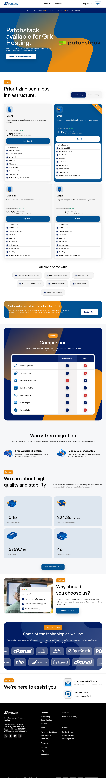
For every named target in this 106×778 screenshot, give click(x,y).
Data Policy (44, 739)
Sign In (98, 4)
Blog (42, 751)
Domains (43, 723)
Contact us (44, 754)
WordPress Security (69, 717)
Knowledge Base (68, 739)
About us (47, 4)
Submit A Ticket (68, 735)
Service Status (67, 732)
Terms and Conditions (48, 732)
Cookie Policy (45, 735)
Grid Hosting (78, 95)
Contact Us (89, 312)
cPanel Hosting (93, 95)
